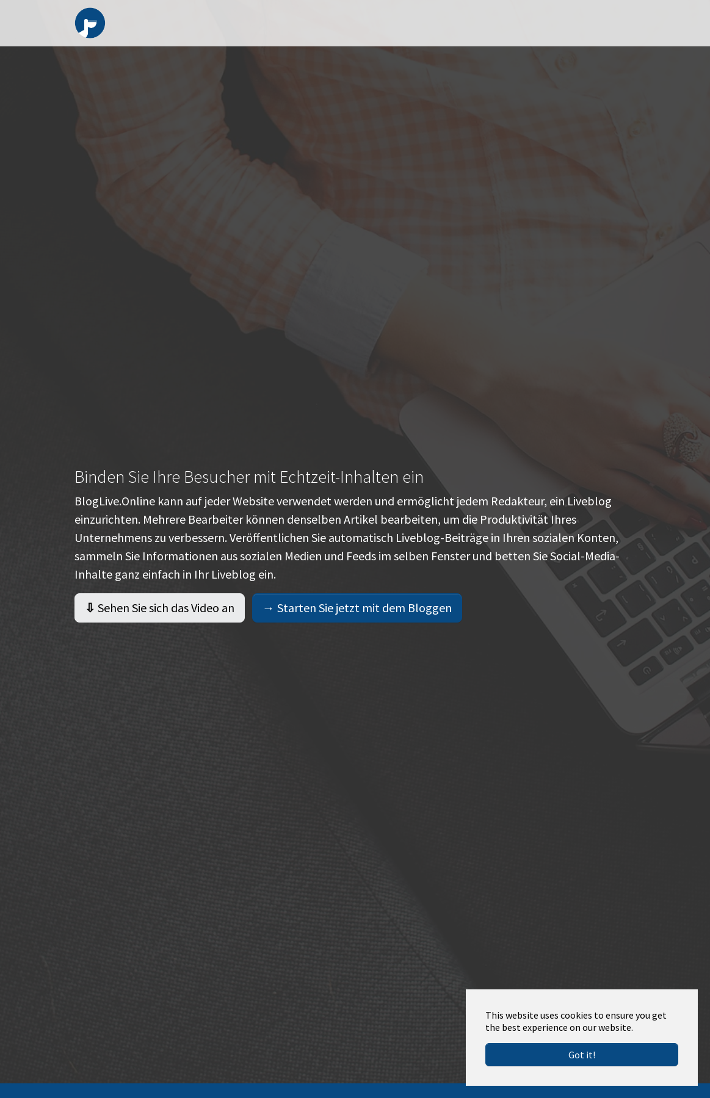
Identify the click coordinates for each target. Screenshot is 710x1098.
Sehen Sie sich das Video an (159, 622)
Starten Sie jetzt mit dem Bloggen (357, 622)
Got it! (581, 1055)
